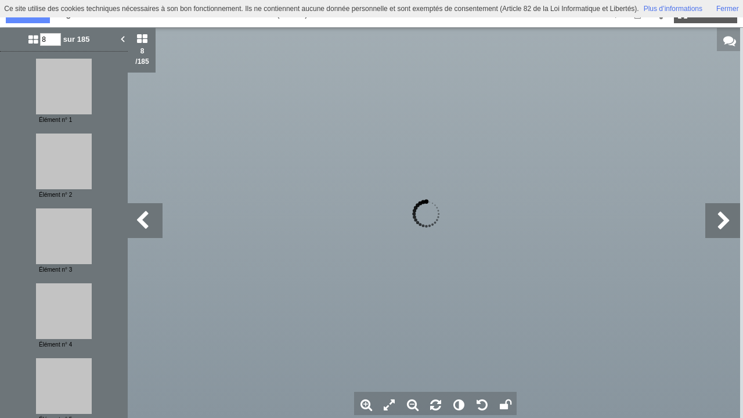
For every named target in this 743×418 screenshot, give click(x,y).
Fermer (727, 9)
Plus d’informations (673, 9)
